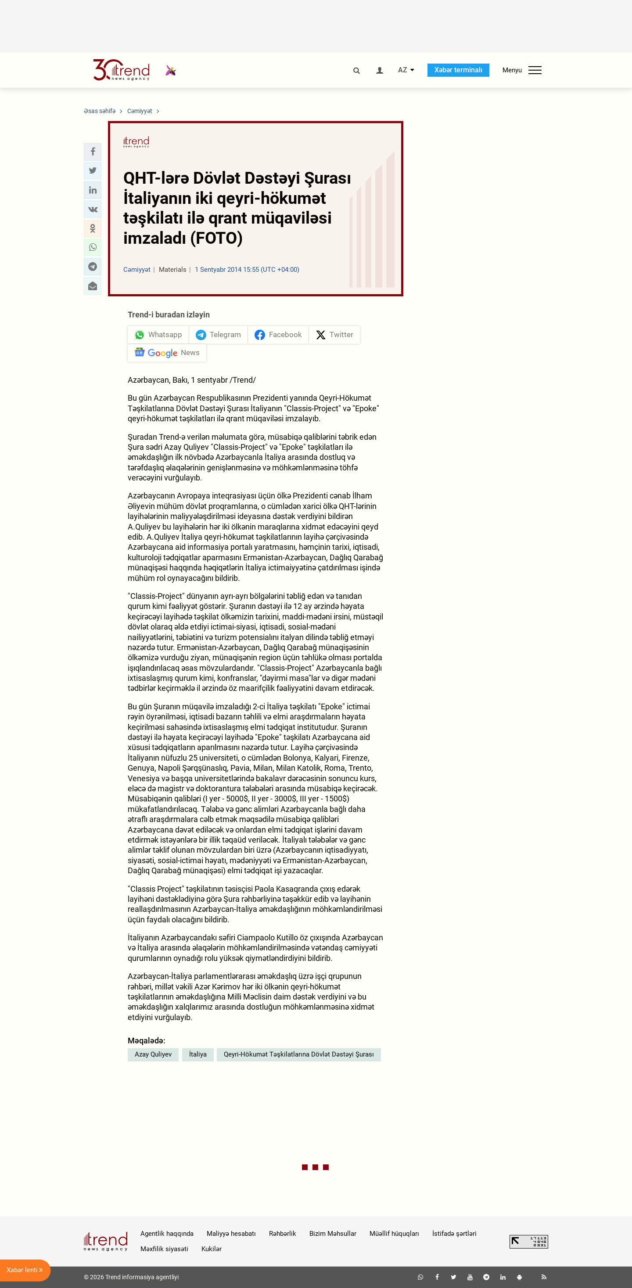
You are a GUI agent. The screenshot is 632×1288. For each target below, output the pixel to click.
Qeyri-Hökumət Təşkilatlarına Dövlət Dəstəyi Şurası (299, 1054)
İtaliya (198, 1054)
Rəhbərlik (282, 1234)
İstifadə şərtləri (454, 1234)
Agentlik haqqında (167, 1234)
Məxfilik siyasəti (164, 1249)
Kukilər (211, 1249)
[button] (92, 151)
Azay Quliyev (153, 1054)
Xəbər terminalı (458, 70)
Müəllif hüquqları (394, 1234)
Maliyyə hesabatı (231, 1234)
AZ (402, 70)
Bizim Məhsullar (332, 1234)
